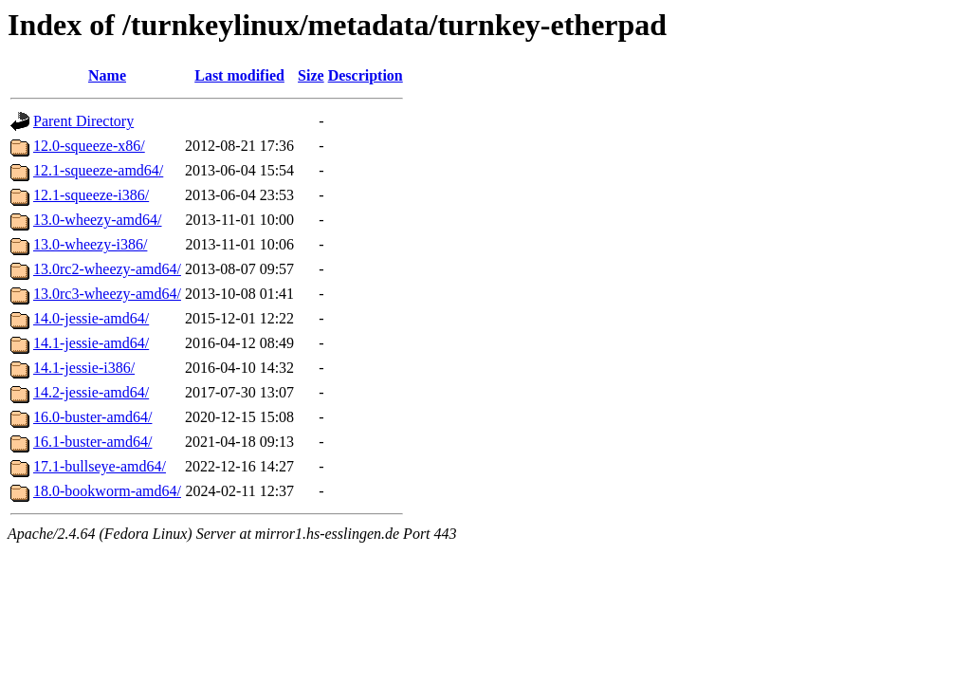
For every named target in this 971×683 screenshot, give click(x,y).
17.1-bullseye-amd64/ (99, 466)
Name (107, 75)
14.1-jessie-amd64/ (91, 343)
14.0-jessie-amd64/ (91, 318)
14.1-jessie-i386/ (84, 368)
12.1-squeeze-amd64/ (98, 170)
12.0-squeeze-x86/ (89, 146)
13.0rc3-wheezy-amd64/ (107, 294)
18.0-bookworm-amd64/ (107, 491)
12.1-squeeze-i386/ (91, 195)
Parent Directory (83, 121)
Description (365, 75)
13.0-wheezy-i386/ (90, 244)
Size (311, 75)
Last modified (239, 75)
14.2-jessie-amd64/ (91, 392)
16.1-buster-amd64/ (92, 442)
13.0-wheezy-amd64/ (97, 220)
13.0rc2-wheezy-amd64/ (107, 269)
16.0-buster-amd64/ (92, 417)
